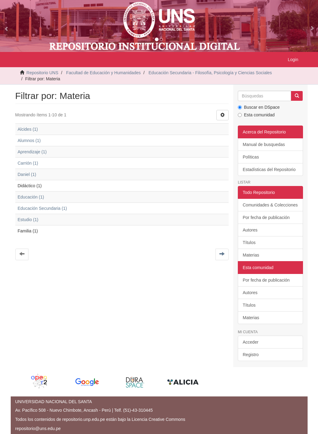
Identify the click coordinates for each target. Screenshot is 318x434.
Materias (251, 255)
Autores (250, 230)
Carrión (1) (28, 163)
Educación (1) (31, 197)
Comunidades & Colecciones (270, 204)
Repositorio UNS (42, 72)
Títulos (249, 242)
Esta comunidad (256, 114)
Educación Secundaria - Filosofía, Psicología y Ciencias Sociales (210, 72)
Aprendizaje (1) (32, 151)
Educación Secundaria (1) (42, 208)
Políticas (251, 157)
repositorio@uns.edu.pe (38, 428)
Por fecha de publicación (266, 217)
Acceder (250, 342)
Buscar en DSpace (259, 107)
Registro (251, 354)
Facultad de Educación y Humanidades (103, 72)
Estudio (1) (28, 219)
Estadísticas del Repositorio (269, 169)
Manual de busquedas (264, 144)
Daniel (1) (27, 174)
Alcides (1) (28, 129)
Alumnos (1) (29, 140)
